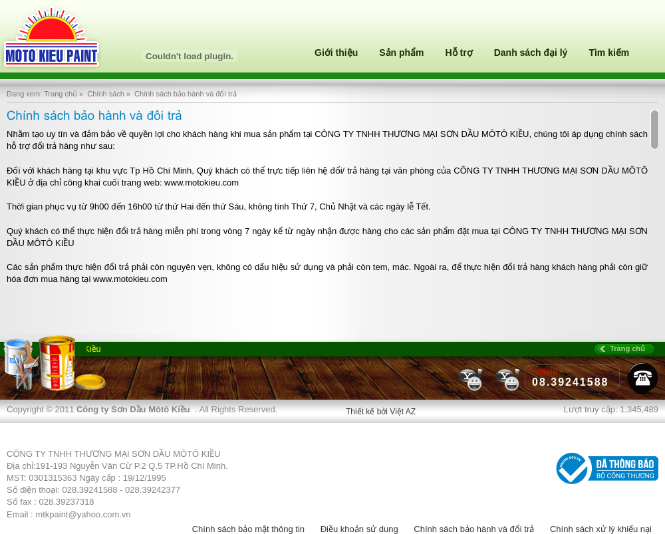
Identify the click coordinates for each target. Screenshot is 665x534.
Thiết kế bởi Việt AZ (381, 411)
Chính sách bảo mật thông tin (248, 529)
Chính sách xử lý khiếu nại (601, 529)
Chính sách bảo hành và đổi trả (474, 529)
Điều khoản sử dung (359, 529)
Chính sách (105, 94)
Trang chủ (60, 94)
